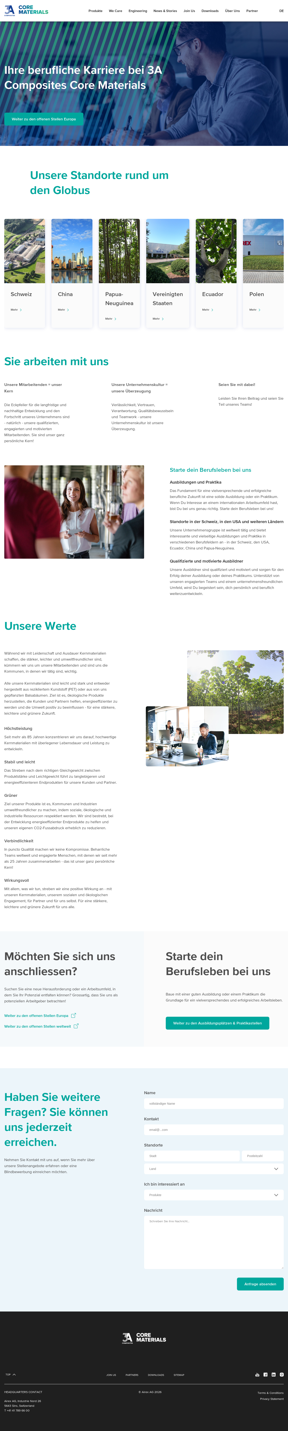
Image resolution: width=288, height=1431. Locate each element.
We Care (115, 11)
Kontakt (151, 1118)
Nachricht (153, 1210)
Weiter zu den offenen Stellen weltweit (38, 1026)
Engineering (138, 11)
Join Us (189, 11)
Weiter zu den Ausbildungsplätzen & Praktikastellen (217, 1023)
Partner (252, 11)
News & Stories (165, 11)
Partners (132, 1375)
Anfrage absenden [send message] (260, 1284)
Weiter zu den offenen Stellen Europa (44, 119)
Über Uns (232, 11)
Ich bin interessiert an (164, 1184)
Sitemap (179, 1375)
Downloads (210, 11)
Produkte (96, 11)
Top (8, 1374)
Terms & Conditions (271, 1393)
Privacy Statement (272, 1399)
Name (149, 1092)
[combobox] (214, 1168)
